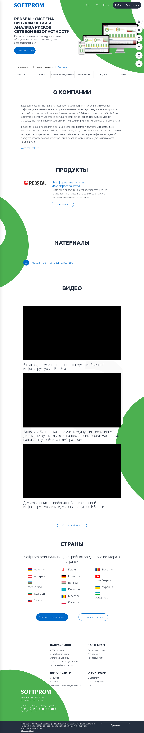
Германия (71, 576)
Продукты (41, 74)
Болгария (37, 593)
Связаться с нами (93, 617)
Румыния (104, 569)
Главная (22, 67)
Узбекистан (102, 596)
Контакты (92, 685)
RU (104, 5)
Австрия (96, 5)
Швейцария (103, 578)
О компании (21, 74)
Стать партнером (96, 650)
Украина (104, 587)
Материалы (84, 74)
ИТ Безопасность (58, 650)
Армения (37, 569)
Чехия (35, 600)
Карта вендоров (96, 681)
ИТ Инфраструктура (59, 654)
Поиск (87, 5)
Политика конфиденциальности (65, 685)
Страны (122, 74)
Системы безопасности (61, 665)
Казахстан (71, 589)
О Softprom (97, 672)
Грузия (69, 569)
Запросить (62, 204)
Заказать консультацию (52, 617)
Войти (118, 5)
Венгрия (70, 582)
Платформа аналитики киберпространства (68, 184)
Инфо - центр (60, 672)
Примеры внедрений (62, 74)
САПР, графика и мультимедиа (65, 661)
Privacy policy (27, 730)
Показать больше (72, 525)
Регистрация (132, 5)
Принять (116, 725)
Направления (60, 645)
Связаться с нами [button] (25, 50)
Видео (103, 74)
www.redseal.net (30, 148)
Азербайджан (36, 585)
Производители (42, 67)
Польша (70, 602)
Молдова (71, 596)
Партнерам (96, 645)
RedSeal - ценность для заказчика (52, 262)
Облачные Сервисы (59, 657)
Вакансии (54, 681)
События (54, 677)
